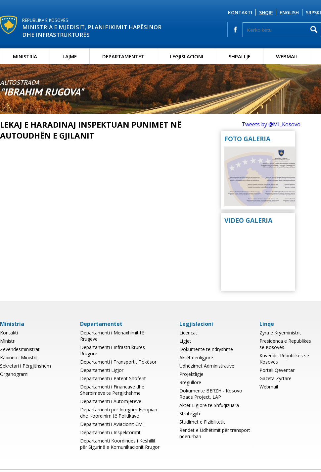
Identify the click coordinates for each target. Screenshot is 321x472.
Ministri (8, 341)
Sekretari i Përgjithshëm (25, 366)
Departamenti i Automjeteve (110, 401)
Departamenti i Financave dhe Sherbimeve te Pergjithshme (112, 390)
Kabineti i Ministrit (19, 357)
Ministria (25, 56)
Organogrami (14, 374)
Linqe (266, 323)
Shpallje (240, 56)
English (289, 12)
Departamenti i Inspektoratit (110, 432)
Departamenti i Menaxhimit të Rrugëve (112, 335)
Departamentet (123, 56)
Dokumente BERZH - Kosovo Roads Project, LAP (210, 393)
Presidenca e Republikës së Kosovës (285, 344)
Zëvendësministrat (20, 349)
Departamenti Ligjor (101, 370)
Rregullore (190, 382)
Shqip (266, 12)
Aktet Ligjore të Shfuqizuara (209, 405)
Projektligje (191, 374)
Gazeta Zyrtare (275, 378)
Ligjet (185, 341)
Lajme (70, 56)
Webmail (287, 56)
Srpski (313, 12)
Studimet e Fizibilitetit (202, 422)
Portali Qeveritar (277, 370)
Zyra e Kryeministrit (280, 332)
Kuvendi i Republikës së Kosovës (284, 358)
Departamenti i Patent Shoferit (113, 378)
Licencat (188, 332)
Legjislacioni (186, 56)
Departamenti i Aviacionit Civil (112, 424)
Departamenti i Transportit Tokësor (118, 362)
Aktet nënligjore (196, 357)
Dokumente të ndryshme (206, 349)
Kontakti (240, 12)
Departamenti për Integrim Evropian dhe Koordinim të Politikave (118, 412)
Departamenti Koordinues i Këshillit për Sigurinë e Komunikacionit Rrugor (120, 444)
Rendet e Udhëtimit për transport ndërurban (214, 433)
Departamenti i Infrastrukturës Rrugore (112, 350)
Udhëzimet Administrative (206, 366)
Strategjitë (190, 413)
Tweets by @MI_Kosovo (271, 124)
